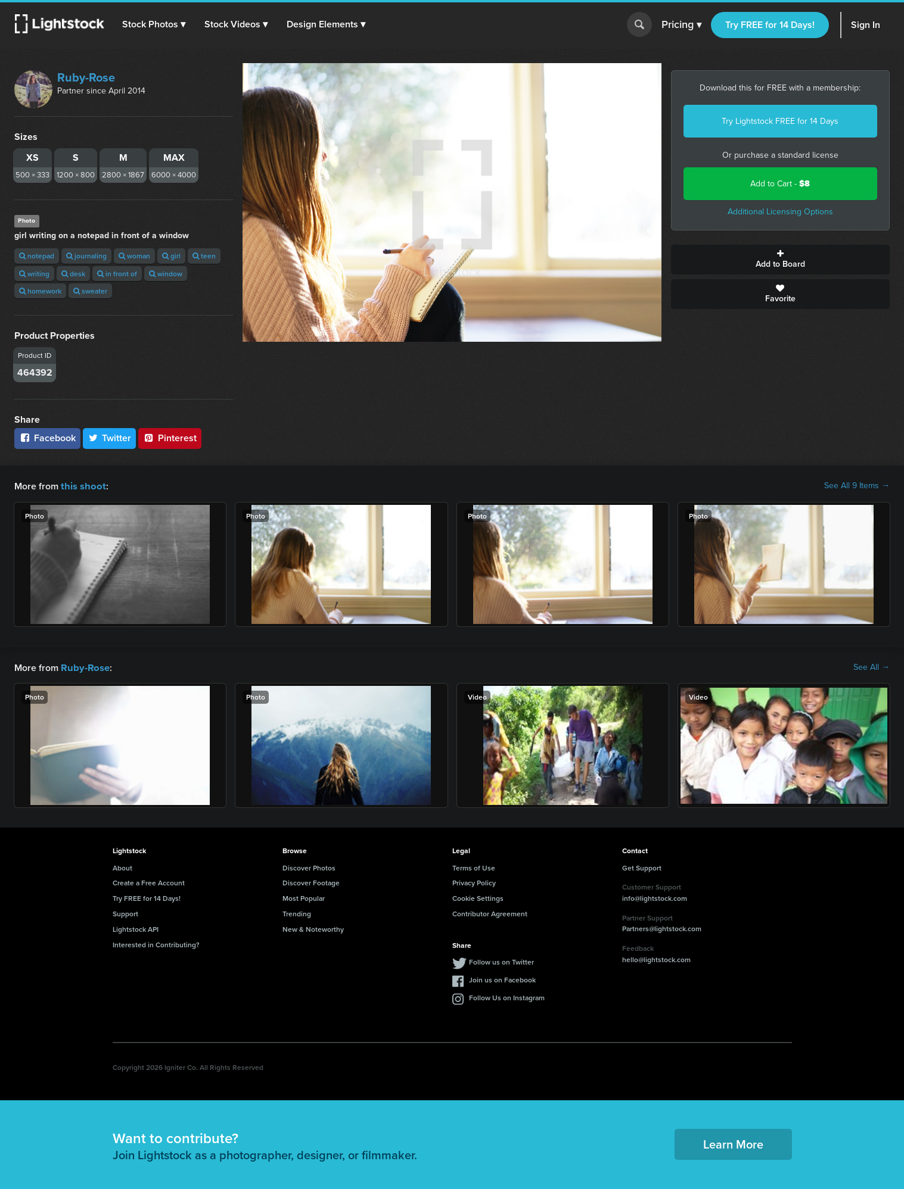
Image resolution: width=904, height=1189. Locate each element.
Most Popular (303, 897)
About (122, 867)
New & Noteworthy (313, 928)
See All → (871, 667)
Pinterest (170, 438)
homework (40, 291)
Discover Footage (311, 881)
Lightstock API (136, 928)
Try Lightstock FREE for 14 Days (780, 121)
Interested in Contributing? (156, 943)
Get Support (641, 867)
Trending (296, 912)
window (165, 274)
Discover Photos (308, 867)
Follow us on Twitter (501, 961)
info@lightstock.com (654, 897)
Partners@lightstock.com (661, 927)
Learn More (733, 1142)
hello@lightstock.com (656, 958)
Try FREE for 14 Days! (770, 25)
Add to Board (780, 259)
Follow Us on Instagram (507, 996)
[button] (154, 24)
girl (171, 256)
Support (125, 912)
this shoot (81, 485)
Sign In (865, 25)
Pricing (681, 25)
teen (204, 256)
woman (134, 256)
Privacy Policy (474, 881)
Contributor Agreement (489, 912)
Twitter (110, 438)
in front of (117, 274)
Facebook (47, 438)
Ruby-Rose (86, 77)
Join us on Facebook (502, 978)
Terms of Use (473, 867)
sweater (90, 291)
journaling (86, 256)
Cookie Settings (478, 897)
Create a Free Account (149, 881)
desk (73, 274)
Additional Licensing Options (780, 211)
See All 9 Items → (857, 486)
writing (34, 274)
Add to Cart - (780, 183)
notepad (36, 256)
